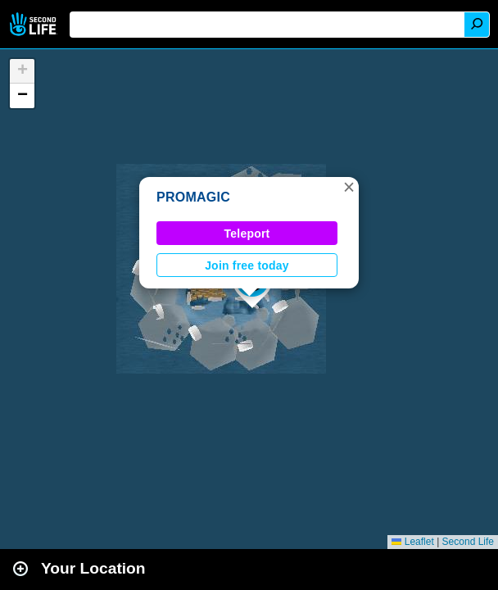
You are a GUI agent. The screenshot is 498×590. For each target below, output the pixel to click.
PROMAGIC (193, 197)
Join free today (247, 265)
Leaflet (412, 541)
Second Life (34, 24)
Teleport (247, 233)
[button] (349, 187)
